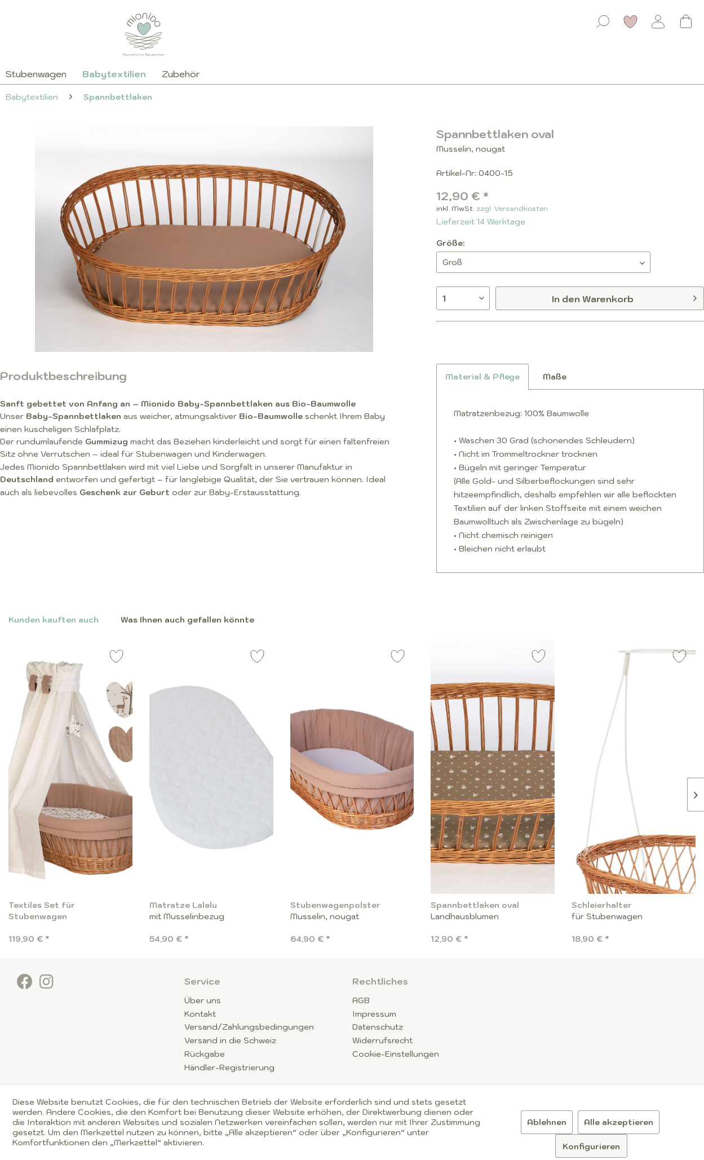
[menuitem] (603, 19)
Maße (554, 377)
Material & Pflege (482, 377)
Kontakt (200, 1014)
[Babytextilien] (114, 74)
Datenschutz (377, 1027)
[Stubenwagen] (40, 74)
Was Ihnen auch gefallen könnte (187, 620)
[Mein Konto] (658, 21)
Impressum (374, 1014)
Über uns (202, 1000)
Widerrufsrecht (382, 1040)
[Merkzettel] (630, 21)
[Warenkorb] (686, 21)
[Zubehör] (181, 74)
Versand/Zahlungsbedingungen (249, 1027)
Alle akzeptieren (618, 1122)
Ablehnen (546, 1122)
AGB (361, 1000)
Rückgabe (204, 1054)
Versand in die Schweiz (230, 1040)
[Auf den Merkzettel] (116, 658)
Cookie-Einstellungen (395, 1054)
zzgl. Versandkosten (512, 208)
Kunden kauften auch (53, 620)
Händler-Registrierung (229, 1067)
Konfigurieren (591, 1146)
